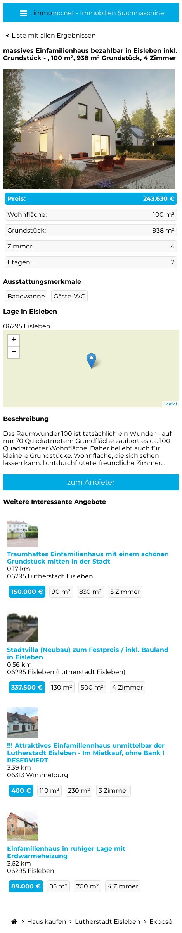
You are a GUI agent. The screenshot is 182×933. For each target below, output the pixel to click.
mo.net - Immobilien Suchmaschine (98, 13)
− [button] (13, 352)
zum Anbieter (91, 482)
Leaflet (170, 404)
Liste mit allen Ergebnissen (54, 35)
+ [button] (13, 340)
